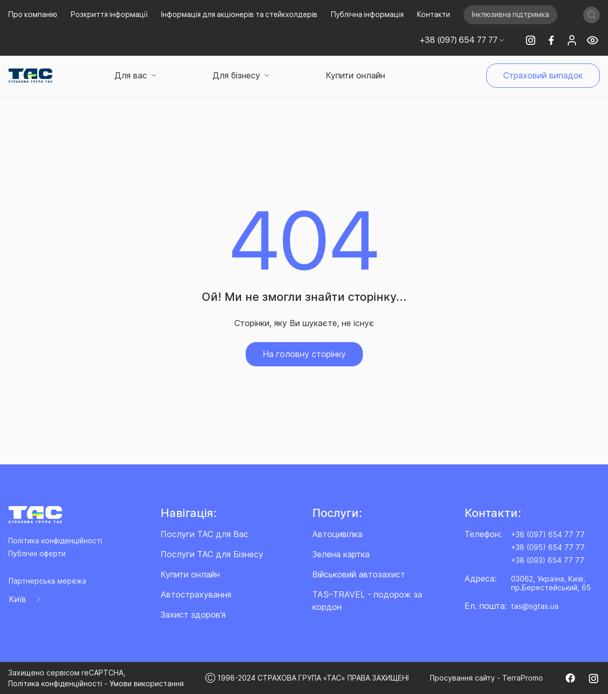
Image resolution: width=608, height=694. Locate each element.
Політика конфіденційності (55, 540)
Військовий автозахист (358, 574)
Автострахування (196, 594)
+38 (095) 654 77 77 (548, 547)
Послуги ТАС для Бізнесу (212, 554)
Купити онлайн (355, 75)
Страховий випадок (543, 75)
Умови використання (146, 683)
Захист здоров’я (193, 614)
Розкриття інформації (109, 14)
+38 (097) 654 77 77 (548, 534)
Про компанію (32, 14)
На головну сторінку (304, 354)
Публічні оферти (37, 553)
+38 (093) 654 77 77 (547, 560)
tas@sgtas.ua (534, 606)
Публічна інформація (367, 14)
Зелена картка (341, 554)
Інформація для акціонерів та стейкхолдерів (239, 14)
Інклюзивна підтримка (510, 14)
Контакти (433, 14)
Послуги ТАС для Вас (204, 534)
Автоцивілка (337, 534)
